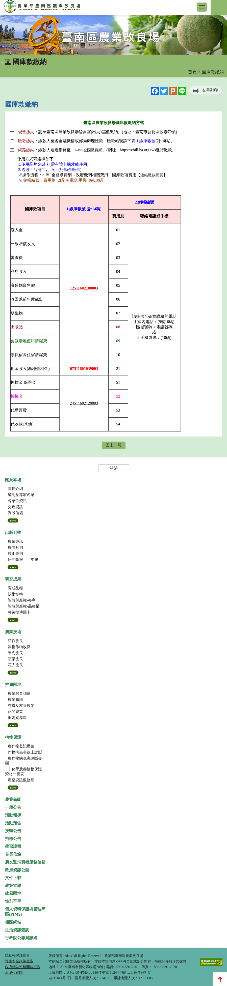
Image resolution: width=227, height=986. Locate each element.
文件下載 (13, 878)
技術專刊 (15, 554)
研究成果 (13, 579)
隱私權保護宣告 (17, 955)
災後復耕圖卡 (19, 612)
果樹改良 (15, 653)
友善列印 (210, 90)
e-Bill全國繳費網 (88, 150)
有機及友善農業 (21, 706)
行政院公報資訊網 (21, 938)
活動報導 (13, 815)
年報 (34, 560)
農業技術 (13, 632)
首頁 (192, 71)
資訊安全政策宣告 (19, 961)
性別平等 (13, 901)
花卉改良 (15, 665)
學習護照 (13, 846)
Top (220, 979)
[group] (113, 35)
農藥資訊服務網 (21, 780)
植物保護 (13, 737)
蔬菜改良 (15, 659)
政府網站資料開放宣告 (22, 967)
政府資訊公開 (17, 870)
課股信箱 (15, 513)
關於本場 (13, 480)
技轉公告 (13, 831)
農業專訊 (15, 541)
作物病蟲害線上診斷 (25, 752)
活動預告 (13, 823)
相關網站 (13, 922)
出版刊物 (13, 532)
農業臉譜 (15, 700)
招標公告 (13, 838)
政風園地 (13, 893)
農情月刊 (15, 547)
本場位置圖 (14, 973)
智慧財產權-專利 (22, 600)
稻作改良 (15, 641)
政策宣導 (13, 885)
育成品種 (15, 588)
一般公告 (13, 807)
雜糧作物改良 (19, 647)
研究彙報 (15, 560)
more (13, 520)
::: (193, 2)
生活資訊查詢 (17, 930)
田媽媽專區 (17, 718)
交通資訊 (15, 507)
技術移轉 (15, 594)
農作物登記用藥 (21, 746)
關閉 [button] (114, 468)
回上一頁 (114, 445)
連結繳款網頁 (151, 175)
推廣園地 (13, 684)
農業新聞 (13, 799)
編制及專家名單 (21, 495)
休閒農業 (15, 712)
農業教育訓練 (19, 693)
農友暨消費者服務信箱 (25, 862)
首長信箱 (13, 854)
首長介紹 (15, 489)
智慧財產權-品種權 (23, 606)
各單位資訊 (17, 501)
